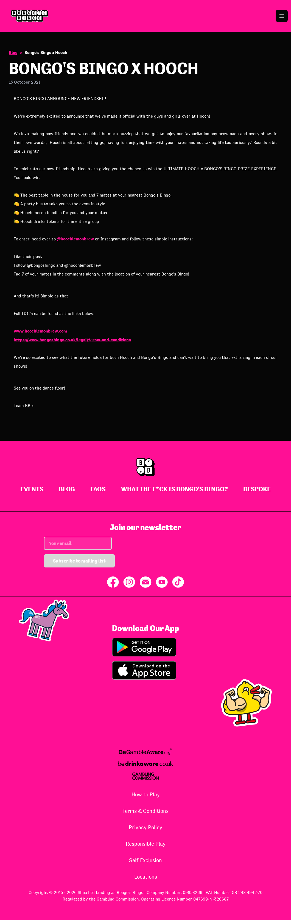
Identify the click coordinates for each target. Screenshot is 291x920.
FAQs (98, 489)
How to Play (145, 794)
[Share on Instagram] (129, 582)
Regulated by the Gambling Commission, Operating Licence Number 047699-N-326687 (146, 899)
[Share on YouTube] (162, 582)
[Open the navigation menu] (282, 16)
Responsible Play (146, 844)
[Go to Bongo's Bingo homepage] (145, 16)
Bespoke (257, 489)
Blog (13, 52)
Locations (145, 877)
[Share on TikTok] (178, 582)
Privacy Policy (145, 827)
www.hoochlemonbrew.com (40, 331)
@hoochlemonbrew (75, 239)
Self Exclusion (145, 860)
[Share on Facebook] (113, 582)
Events (31, 489)
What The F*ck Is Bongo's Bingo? (174, 489)
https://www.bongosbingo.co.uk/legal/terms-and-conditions (72, 339)
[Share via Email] (145, 582)
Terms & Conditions (145, 811)
